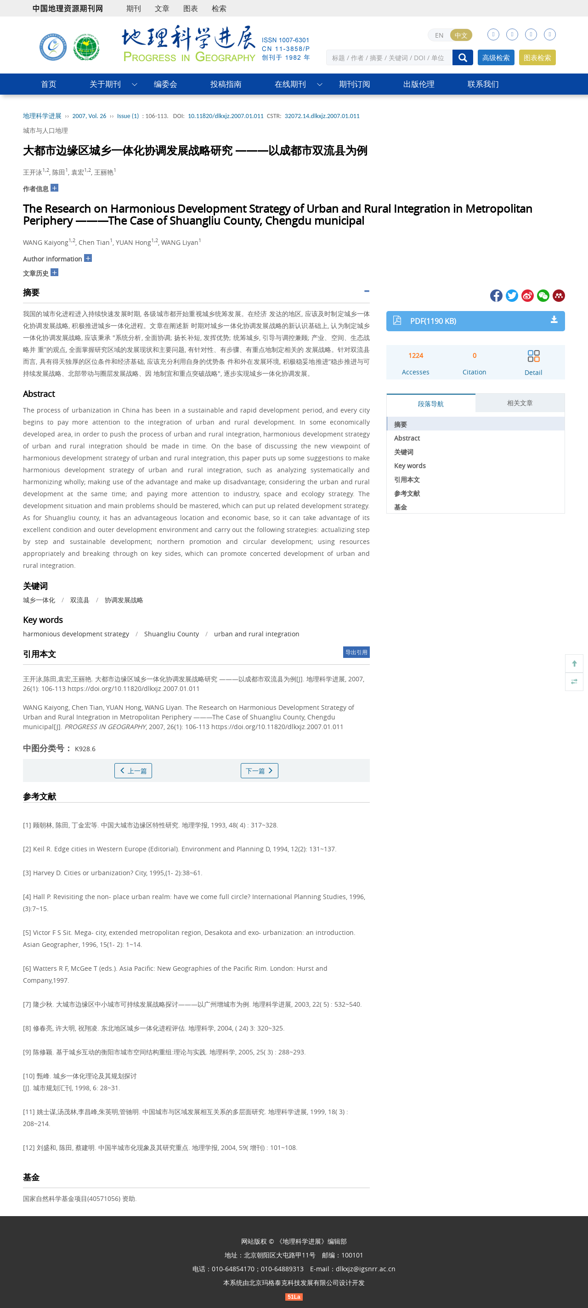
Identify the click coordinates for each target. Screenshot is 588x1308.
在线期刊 (290, 84)
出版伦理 (419, 84)
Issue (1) (128, 116)
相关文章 (520, 402)
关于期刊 (105, 84)
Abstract (407, 438)
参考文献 (407, 493)
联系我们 (483, 84)
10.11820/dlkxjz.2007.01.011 (226, 116)
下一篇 (259, 770)
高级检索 (496, 57)
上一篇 (133, 770)
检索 (219, 8)
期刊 (133, 8)
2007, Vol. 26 (90, 116)
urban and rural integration (257, 633)
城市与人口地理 (45, 130)
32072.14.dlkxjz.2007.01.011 (322, 116)
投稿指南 (226, 84)
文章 (162, 8)
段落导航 (431, 403)
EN (439, 35)
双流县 (80, 599)
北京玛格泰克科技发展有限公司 (294, 1282)
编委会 (165, 84)
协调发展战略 (124, 599)
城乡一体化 (39, 599)
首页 (49, 84)
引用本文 (407, 479)
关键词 (403, 451)
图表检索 (537, 57)
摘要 (400, 424)
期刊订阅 (354, 84)
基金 (400, 507)
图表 (190, 8)
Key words (410, 465)
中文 (461, 35)
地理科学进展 (42, 116)
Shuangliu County (171, 633)
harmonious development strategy (76, 633)
